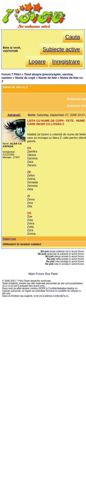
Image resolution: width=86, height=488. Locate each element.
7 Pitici (20, 281)
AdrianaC (14, 115)
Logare (37, 61)
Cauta (72, 37)
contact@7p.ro (60, 296)
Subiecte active (61, 49)
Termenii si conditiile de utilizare (62, 291)
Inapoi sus (9, 238)
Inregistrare (66, 61)
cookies (34, 288)
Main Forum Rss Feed (43, 273)
